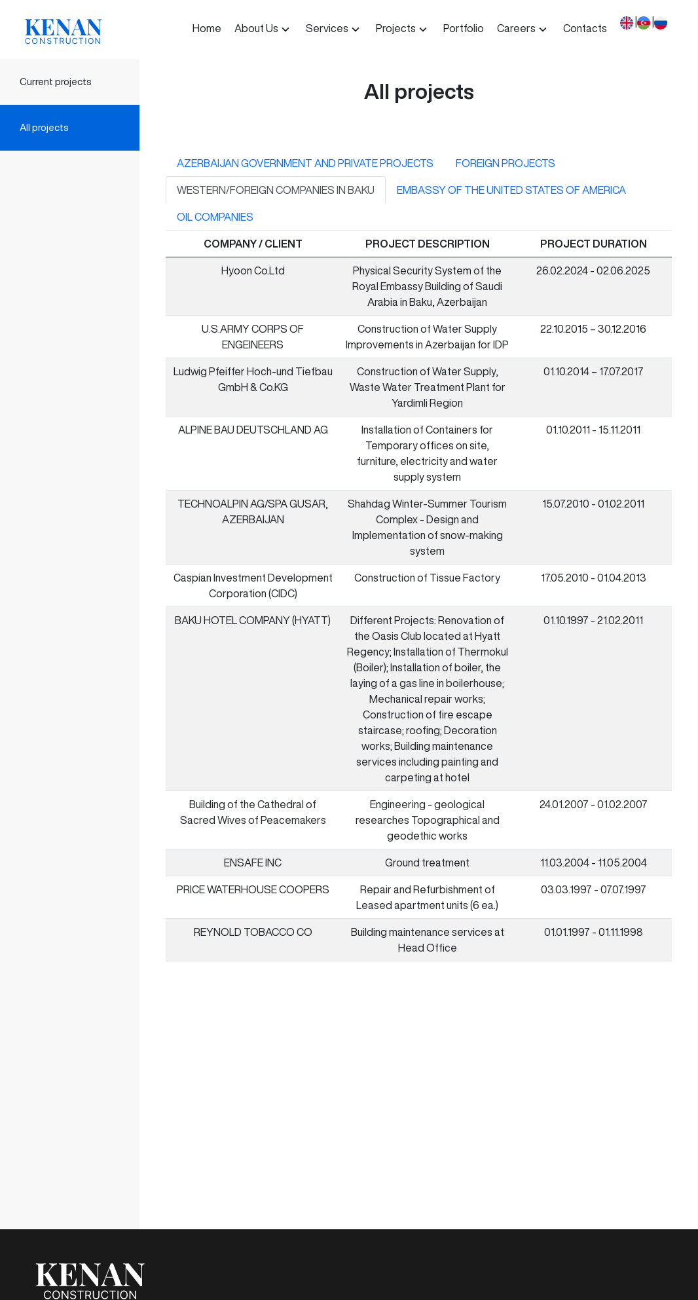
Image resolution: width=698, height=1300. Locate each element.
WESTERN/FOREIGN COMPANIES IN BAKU (276, 190)
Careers (516, 28)
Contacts (585, 28)
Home (207, 28)
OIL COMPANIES (215, 217)
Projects (396, 28)
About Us (256, 28)
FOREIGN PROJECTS (505, 163)
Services (327, 28)
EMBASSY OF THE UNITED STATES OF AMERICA (511, 190)
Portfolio (463, 28)
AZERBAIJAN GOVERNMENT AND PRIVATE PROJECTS (305, 163)
